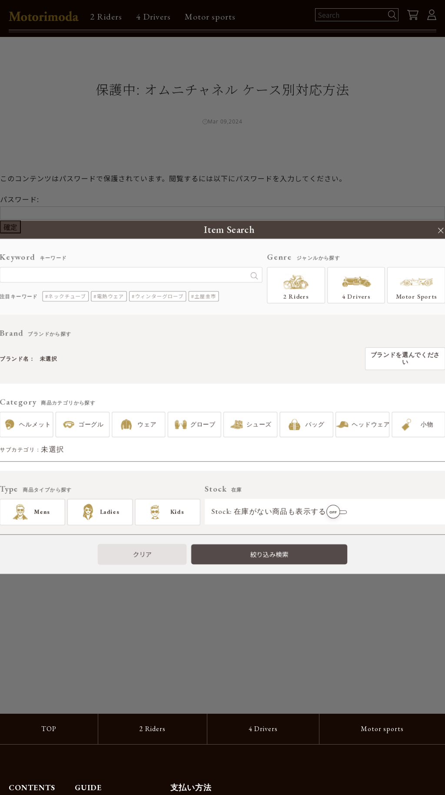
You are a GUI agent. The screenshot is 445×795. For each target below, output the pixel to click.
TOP (48, 728)
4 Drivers (153, 16)
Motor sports (210, 16)
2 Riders (106, 16)
